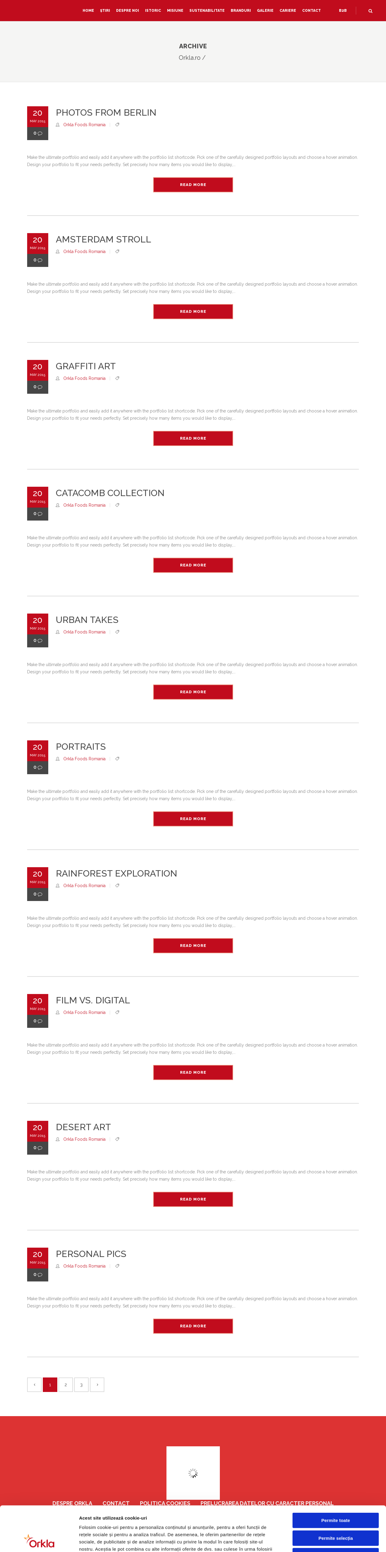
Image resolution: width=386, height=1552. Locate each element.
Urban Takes (87, 619)
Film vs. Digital (93, 1000)
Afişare (301, 1540)
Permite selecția (335, 1496)
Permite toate (335, 1478)
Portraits (81, 746)
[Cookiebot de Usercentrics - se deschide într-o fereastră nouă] (39, 1540)
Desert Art (83, 1127)
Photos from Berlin (106, 112)
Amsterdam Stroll (103, 239)
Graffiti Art (86, 366)
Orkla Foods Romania (84, 124)
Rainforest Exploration (116, 873)
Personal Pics (91, 1254)
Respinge (335, 1513)
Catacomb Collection (110, 493)
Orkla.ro (190, 57)
